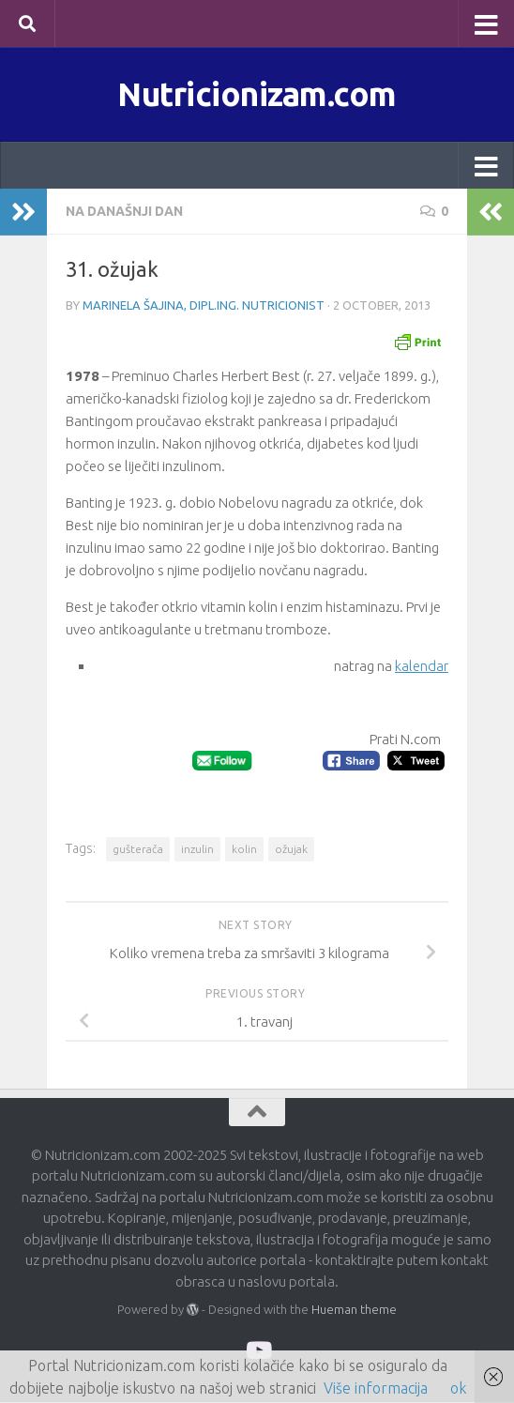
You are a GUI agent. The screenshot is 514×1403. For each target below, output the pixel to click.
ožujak (291, 849)
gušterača (138, 849)
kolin (244, 849)
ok (458, 1388)
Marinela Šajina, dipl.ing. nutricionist (204, 306)
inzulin (197, 849)
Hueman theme (354, 1309)
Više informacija (376, 1388)
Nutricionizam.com (257, 94)
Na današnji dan (124, 212)
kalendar (421, 667)
